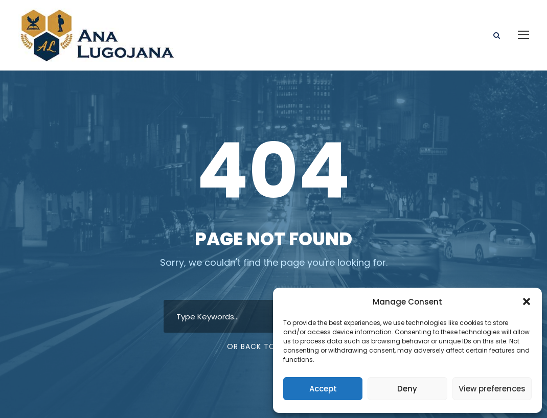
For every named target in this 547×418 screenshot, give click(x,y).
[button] (526, 301)
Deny (407, 388)
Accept (323, 388)
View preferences (492, 388)
